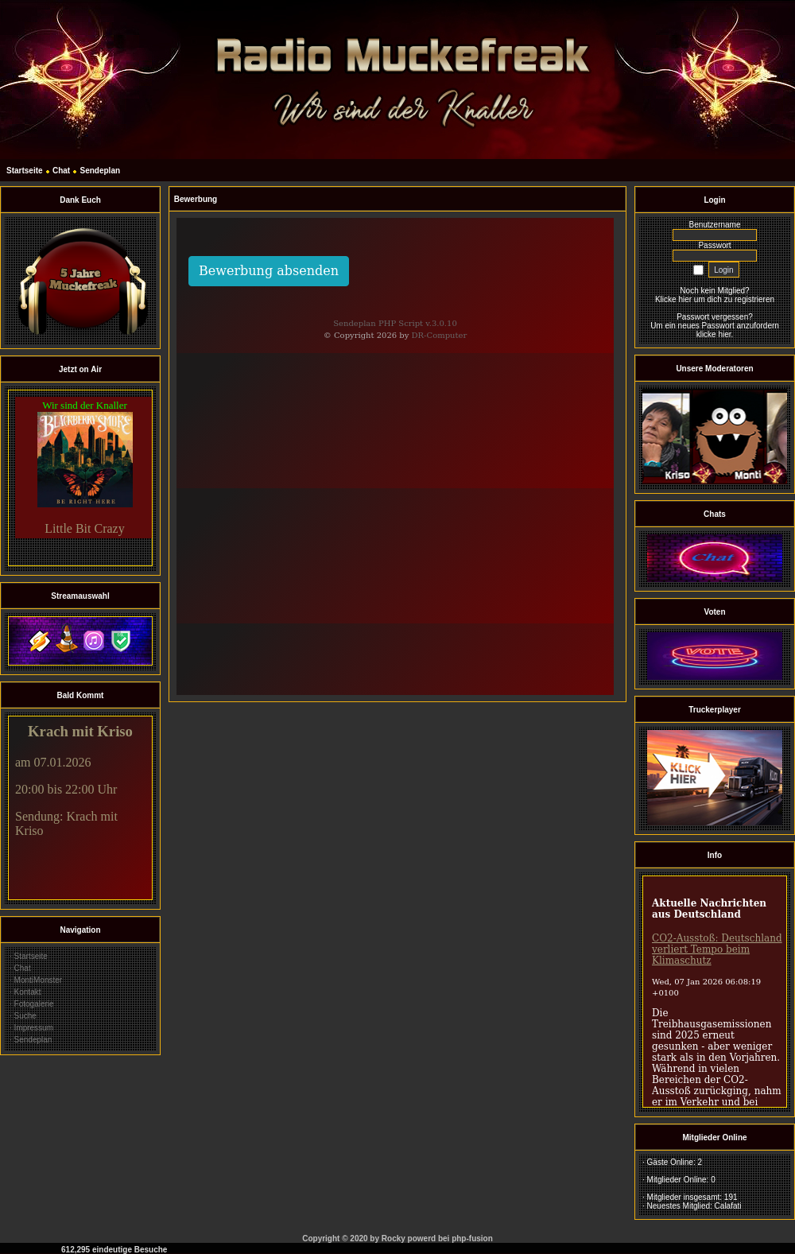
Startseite (24, 170)
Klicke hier (673, 299)
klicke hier (713, 334)
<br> (80, 478)
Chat (61, 170)
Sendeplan (100, 170)
